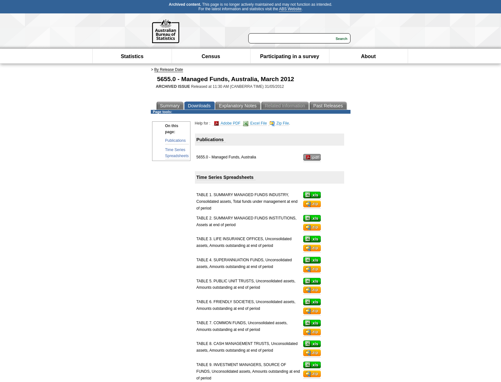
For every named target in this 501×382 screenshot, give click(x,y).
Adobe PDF (227, 123)
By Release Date (168, 69)
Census (211, 56)
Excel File (255, 123)
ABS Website (290, 9)
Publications (175, 140)
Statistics (132, 56)
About (368, 56)
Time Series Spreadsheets (177, 153)
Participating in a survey (289, 56)
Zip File (279, 123)
